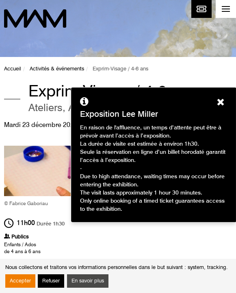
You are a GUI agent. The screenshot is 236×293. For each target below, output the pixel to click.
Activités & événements (57, 69)
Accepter (20, 281)
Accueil (12, 69)
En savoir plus (87, 281)
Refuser (51, 281)
